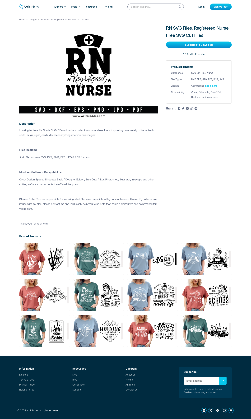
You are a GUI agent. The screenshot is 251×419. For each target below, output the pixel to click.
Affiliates (130, 385)
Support (76, 390)
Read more (211, 86)
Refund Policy (26, 390)
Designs (33, 20)
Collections (78, 385)
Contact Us (132, 390)
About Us (130, 375)
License (23, 375)
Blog (74, 380)
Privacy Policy (27, 385)
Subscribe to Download (199, 45)
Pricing (108, 6)
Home (22, 20)
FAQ (74, 375)
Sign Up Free (221, 6)
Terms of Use (26, 380)
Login (201, 6)
